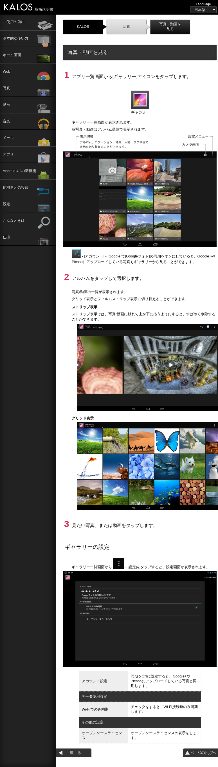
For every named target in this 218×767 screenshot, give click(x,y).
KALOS (83, 26)
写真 (126, 26)
